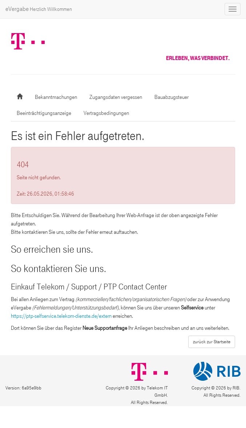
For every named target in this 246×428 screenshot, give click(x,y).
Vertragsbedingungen (106, 113)
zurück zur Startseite (211, 342)
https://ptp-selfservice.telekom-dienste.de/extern (61, 316)
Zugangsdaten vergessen (115, 97)
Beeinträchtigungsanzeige (44, 113)
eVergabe (38, 9)
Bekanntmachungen (56, 97)
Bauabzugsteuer (171, 97)
